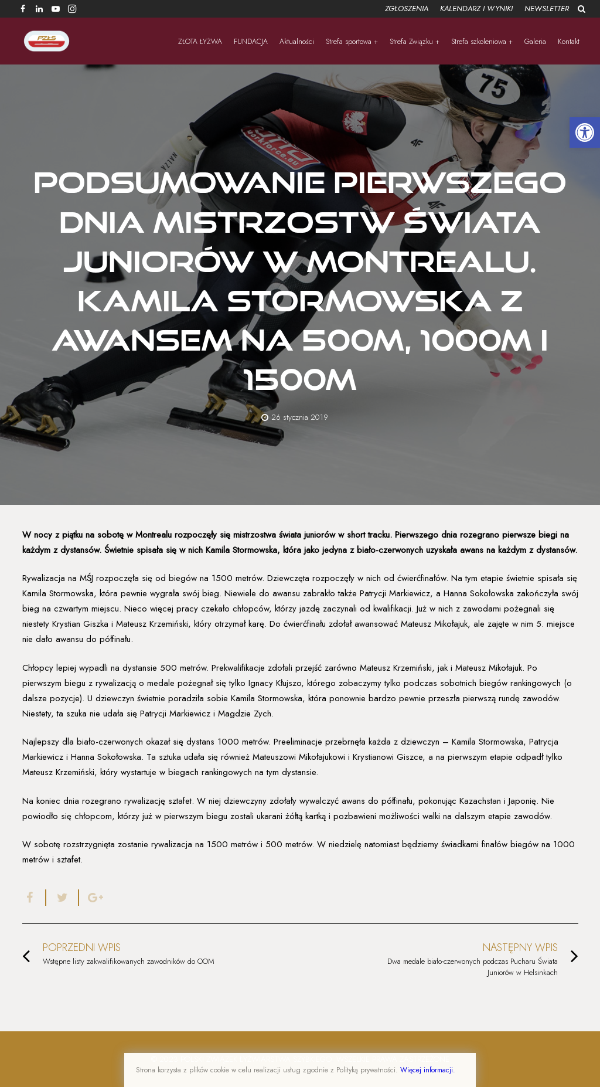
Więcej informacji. (427, 1070)
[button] (585, 132)
